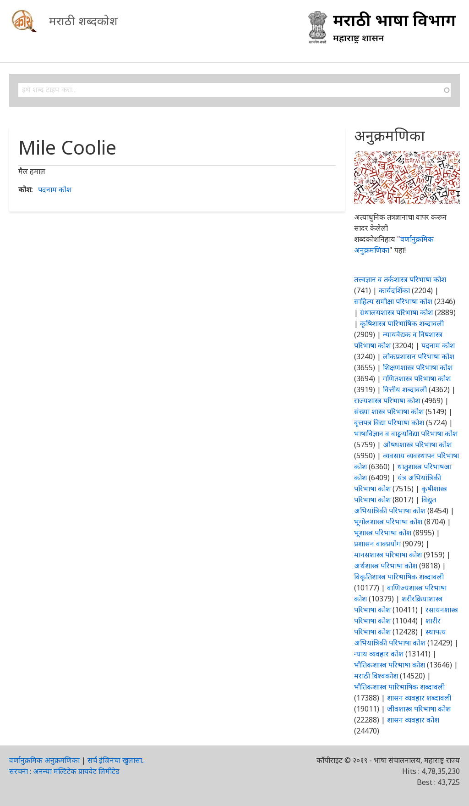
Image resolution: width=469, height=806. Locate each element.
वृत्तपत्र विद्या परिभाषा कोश (389, 422)
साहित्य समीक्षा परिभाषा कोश (393, 301)
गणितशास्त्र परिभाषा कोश (417, 378)
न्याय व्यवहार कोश (379, 654)
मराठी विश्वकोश (376, 676)
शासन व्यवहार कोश (413, 720)
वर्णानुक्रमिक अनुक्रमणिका (44, 760)
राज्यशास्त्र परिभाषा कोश (387, 400)
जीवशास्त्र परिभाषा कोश (419, 709)
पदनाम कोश (54, 189)
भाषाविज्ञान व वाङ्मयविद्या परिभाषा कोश (406, 433)
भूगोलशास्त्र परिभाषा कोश (388, 522)
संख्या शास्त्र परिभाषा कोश (389, 411)
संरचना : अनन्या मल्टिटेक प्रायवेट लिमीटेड (64, 771)
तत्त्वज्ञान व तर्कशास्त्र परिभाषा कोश (400, 279)
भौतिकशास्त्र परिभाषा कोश (389, 665)
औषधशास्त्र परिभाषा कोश (417, 444)
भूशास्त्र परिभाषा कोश (382, 533)
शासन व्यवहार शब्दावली (419, 698)
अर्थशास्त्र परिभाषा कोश (385, 566)
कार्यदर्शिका (394, 290)
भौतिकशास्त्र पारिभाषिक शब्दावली (399, 687)
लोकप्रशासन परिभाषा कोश (418, 356)
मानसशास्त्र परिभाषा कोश (388, 555)
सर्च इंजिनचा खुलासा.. (116, 760)
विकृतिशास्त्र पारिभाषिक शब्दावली (399, 577)
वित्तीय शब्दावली (405, 389)
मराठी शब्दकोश (83, 20)
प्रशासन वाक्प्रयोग (377, 544)
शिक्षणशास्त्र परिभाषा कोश (418, 367)
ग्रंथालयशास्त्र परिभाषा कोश (396, 312)
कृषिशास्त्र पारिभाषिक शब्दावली (402, 323)
